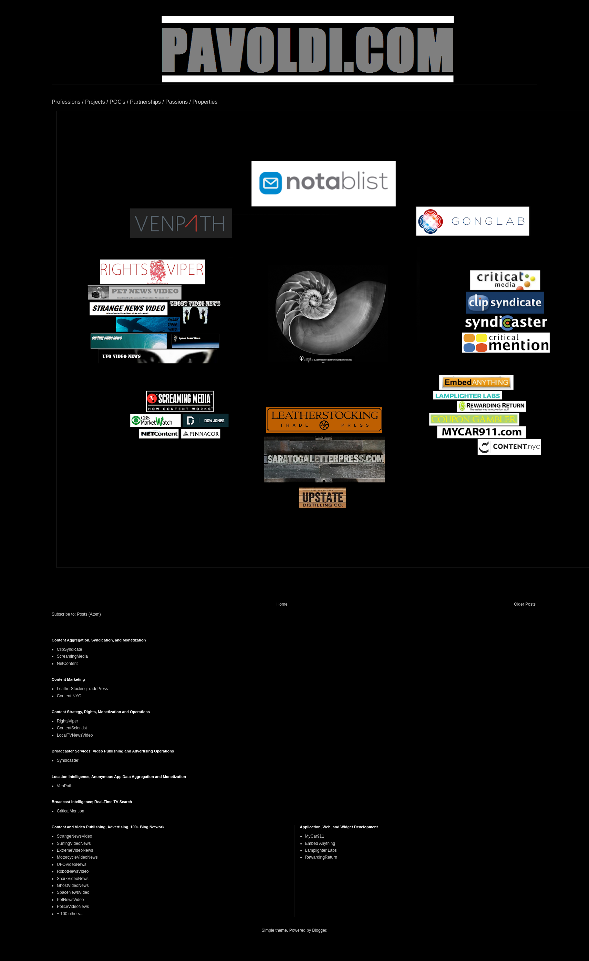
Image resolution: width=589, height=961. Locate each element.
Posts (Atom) (89, 614)
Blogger (319, 930)
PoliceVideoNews (73, 906)
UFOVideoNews (71, 864)
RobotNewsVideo (73, 871)
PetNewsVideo (70, 899)
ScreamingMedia (72, 656)
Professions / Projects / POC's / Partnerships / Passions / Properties (134, 102)
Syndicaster (68, 760)
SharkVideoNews (73, 878)
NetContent (67, 663)
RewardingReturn (321, 857)
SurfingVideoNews (74, 843)
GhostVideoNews (73, 885)
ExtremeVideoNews (75, 850)
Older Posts (525, 604)
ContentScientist (72, 728)
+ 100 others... (70, 913)
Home (282, 604)
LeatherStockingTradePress (82, 688)
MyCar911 (314, 836)
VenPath (64, 785)
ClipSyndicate (69, 649)
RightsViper (67, 721)
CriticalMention (70, 811)
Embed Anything (320, 843)
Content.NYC (69, 696)
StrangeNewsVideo (74, 836)
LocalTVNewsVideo (75, 735)
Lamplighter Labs (321, 850)
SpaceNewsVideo (73, 892)
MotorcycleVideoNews (77, 857)
